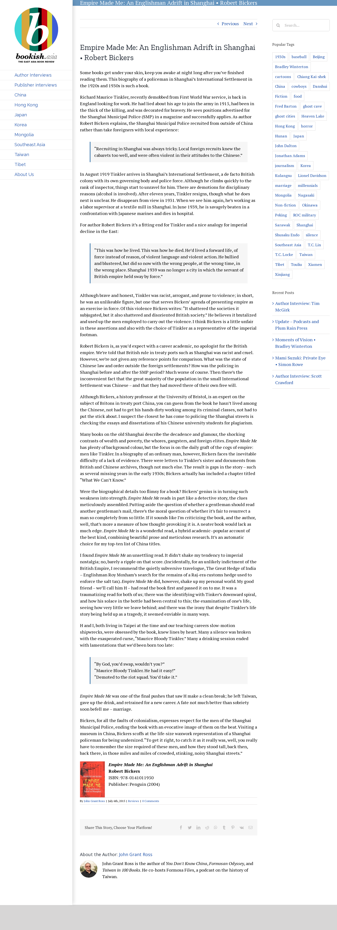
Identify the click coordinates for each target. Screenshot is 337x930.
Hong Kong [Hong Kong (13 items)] (285, 126)
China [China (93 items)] (280, 86)
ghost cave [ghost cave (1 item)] (312, 106)
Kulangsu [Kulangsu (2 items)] (283, 175)
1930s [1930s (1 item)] (280, 56)
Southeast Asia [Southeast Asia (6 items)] (288, 244)
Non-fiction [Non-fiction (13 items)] (285, 205)
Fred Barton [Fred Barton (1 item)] (286, 106)
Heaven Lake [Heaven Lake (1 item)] (312, 116)
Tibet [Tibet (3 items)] (279, 264)
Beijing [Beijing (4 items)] (319, 56)
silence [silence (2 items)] (312, 235)
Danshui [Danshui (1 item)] (320, 86)
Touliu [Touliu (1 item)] (296, 264)
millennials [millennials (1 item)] (308, 185)
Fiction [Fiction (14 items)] (281, 96)
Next (248, 23)
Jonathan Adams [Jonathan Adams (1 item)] (290, 155)
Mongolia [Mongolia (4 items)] (283, 195)
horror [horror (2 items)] (307, 126)
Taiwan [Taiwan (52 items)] (306, 254)
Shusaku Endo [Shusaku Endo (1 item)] (287, 235)
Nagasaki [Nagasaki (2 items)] (306, 195)
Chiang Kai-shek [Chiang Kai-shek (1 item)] (311, 76)
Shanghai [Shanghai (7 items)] (305, 225)
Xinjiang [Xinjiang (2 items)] (282, 274)
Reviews (133, 801)
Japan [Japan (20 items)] (298, 136)
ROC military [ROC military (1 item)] (304, 215)
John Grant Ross (94, 801)
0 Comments (150, 801)
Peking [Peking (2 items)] (281, 215)
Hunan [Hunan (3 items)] (281, 136)
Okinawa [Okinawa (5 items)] (310, 205)
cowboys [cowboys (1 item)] (298, 86)
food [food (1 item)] (298, 96)
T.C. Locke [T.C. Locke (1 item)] (284, 254)
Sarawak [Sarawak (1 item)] (282, 225)
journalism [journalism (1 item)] (284, 165)
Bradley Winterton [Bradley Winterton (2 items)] (291, 66)
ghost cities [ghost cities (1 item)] (285, 116)
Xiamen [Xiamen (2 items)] (315, 264)
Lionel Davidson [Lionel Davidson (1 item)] (312, 175)
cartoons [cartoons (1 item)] (283, 76)
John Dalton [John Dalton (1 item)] (286, 145)
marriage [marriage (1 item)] (283, 185)
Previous (230, 23)
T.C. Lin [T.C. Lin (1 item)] (314, 244)
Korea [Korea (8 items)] (305, 165)
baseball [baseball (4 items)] (299, 56)
